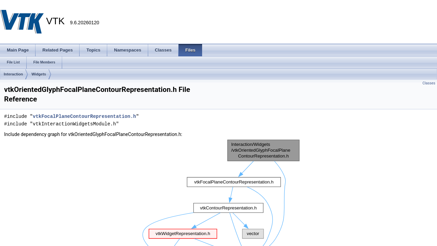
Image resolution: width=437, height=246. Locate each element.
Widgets (38, 74)
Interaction (13, 74)
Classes (429, 83)
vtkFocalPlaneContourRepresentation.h (84, 116)
